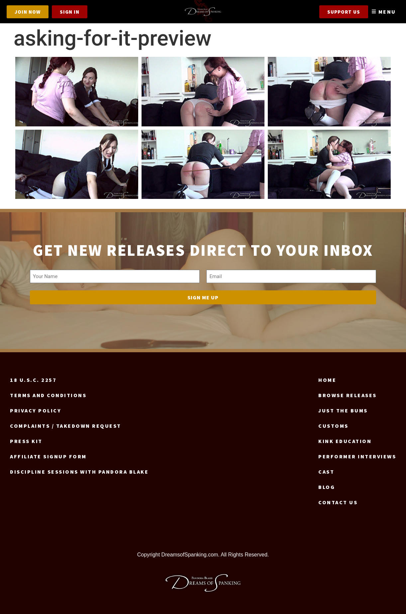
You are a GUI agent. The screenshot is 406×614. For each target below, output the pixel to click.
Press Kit (26, 441)
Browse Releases (347, 395)
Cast (326, 471)
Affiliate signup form (48, 456)
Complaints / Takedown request (65, 425)
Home (327, 380)
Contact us (337, 502)
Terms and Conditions (48, 395)
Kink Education (344, 441)
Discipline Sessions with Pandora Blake (79, 471)
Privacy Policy (35, 410)
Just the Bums (343, 410)
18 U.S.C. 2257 (33, 380)
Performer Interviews (357, 456)
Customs (333, 425)
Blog (326, 487)
